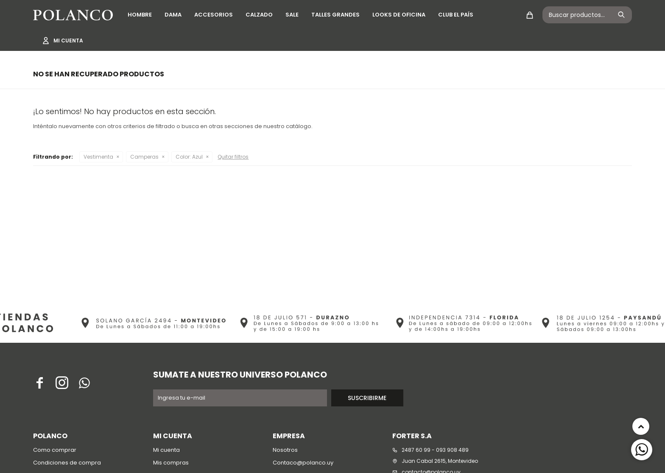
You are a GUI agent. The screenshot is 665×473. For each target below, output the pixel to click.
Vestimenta (98, 156)
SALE (292, 15)
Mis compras (171, 463)
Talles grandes (335, 15)
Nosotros (285, 450)
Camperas (144, 156)
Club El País (455, 15)
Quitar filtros (233, 156)
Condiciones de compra (67, 463)
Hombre (140, 15)
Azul (189, 156)
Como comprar (54, 450)
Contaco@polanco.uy (303, 463)
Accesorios (213, 15)
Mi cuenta (166, 450)
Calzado (259, 15)
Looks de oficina (398, 15)
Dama (173, 15)
